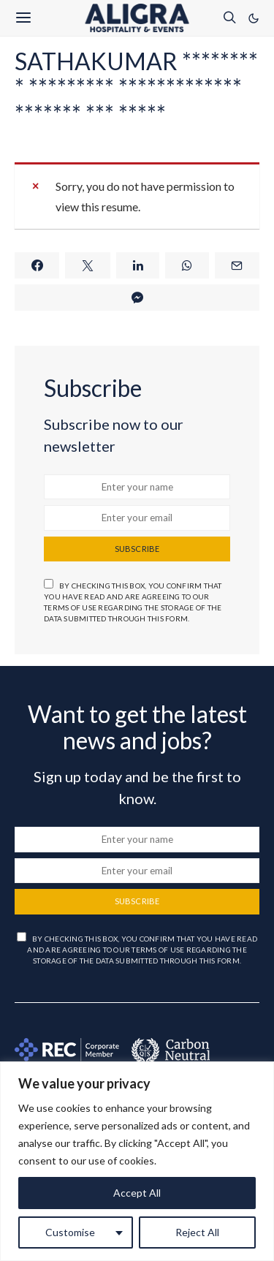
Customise (70, 1232)
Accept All (137, 1192)
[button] (253, 18)
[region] (137, 1161)
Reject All (197, 1232)
